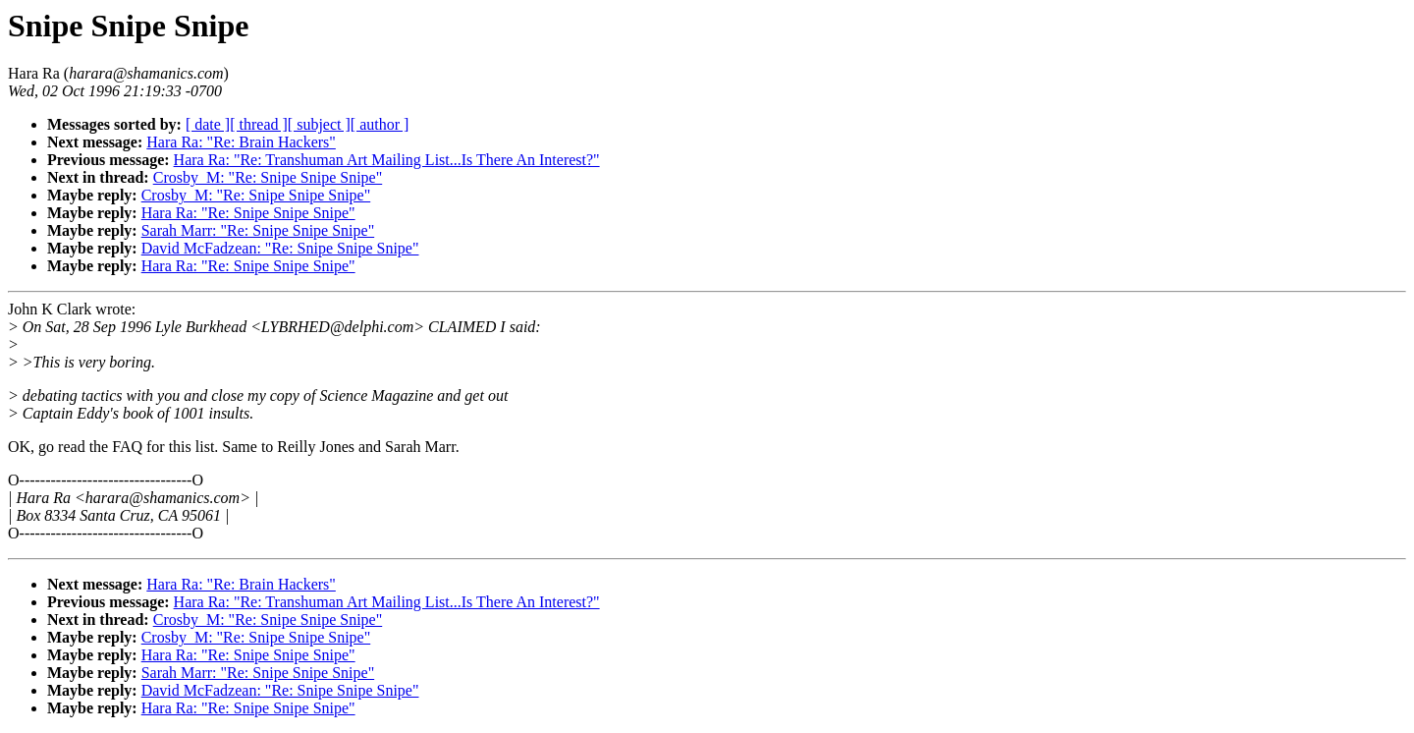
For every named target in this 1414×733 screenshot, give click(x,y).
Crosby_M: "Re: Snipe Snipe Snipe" (268, 177)
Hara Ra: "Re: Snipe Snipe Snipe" (248, 212)
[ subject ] (319, 124)
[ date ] (208, 124)
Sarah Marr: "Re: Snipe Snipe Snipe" (257, 230)
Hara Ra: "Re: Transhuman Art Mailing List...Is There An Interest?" (387, 159)
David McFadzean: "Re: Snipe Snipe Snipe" (280, 248)
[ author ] (380, 124)
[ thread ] (259, 124)
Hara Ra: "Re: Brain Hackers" (241, 142)
